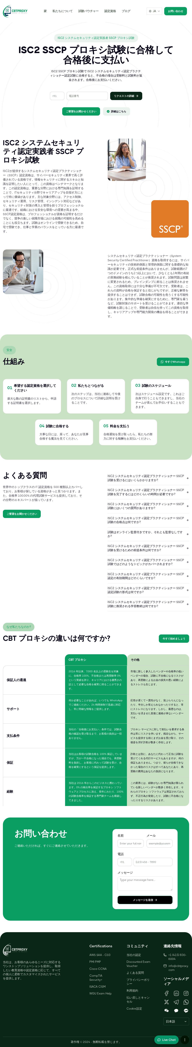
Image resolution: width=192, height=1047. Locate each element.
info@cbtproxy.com (179, 968)
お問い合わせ (175, 11)
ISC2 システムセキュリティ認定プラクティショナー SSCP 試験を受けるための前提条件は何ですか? (148, 548)
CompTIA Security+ (95, 977)
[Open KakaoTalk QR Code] (176, 1010)
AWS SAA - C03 (100, 955)
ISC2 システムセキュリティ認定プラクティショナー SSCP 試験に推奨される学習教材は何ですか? (148, 604)
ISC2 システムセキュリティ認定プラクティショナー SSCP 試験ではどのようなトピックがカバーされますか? (148, 562)
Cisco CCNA (98, 969)
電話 (121, 854)
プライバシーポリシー (138, 981)
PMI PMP (95, 961)
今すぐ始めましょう (174, 638)
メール (151, 835)
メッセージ (125, 872)
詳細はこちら (116, 111)
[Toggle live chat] (166, 1039)
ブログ (126, 11)
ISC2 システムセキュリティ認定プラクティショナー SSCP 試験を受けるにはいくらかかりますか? (148, 478)
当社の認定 (134, 955)
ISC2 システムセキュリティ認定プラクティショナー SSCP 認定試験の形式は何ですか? (148, 590)
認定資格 (110, 11)
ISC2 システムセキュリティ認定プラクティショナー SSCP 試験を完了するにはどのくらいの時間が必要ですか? (148, 492)
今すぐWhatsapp (173, 361)
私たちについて (62, 11)
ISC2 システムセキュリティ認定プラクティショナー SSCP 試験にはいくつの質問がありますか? (148, 506)
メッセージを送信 (145, 900)
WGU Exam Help (100, 993)
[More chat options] (184, 1039)
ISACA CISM (97, 986)
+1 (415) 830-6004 (175, 957)
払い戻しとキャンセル (138, 999)
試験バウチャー (88, 11)
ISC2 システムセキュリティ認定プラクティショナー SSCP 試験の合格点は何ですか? (148, 520)
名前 (121, 835)
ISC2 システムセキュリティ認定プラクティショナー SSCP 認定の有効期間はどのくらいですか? (148, 576)
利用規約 (132, 990)
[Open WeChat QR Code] (167, 1010)
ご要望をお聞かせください (81, 111)
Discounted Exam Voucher (138, 963)
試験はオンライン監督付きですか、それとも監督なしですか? (148, 534)
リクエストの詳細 (126, 95)
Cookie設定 (134, 1008)
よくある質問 (135, 972)
